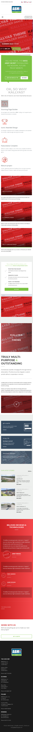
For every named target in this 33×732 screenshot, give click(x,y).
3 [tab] (19, 314)
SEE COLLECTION (17, 48)
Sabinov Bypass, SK (20, 492)
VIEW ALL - (30, 471)
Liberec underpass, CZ (21, 506)
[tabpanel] (16, 36)
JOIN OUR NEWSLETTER (12, 77)
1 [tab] (13, 314)
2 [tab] (16, 314)
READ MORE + (19, 484)
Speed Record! (19, 478)
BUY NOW (24, 77)
